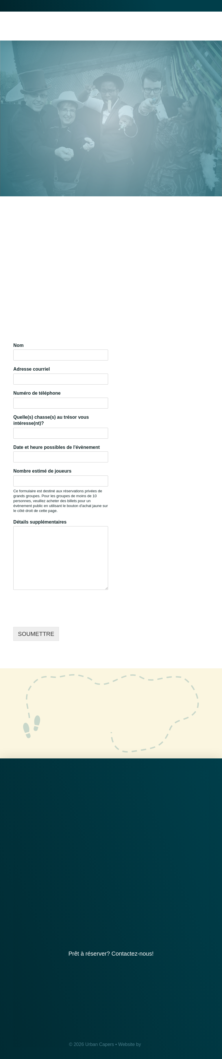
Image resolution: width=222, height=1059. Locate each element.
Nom (20, 345)
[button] (209, 26)
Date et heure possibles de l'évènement (58, 447)
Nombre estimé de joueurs (42, 471)
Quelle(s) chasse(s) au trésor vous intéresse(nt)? (51, 420)
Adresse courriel (33, 369)
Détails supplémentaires (39, 522)
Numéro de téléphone (37, 393)
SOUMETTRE (36, 634)
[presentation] (57, 617)
